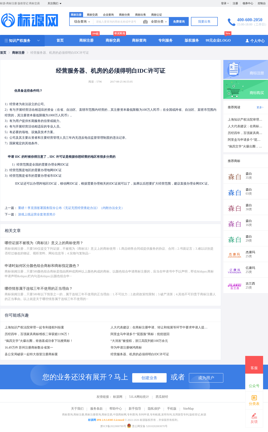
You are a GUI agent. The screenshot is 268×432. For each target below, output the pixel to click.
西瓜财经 (162, 396)
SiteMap (188, 408)
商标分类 (124, 14)
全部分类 (159, 22)
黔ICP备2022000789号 (113, 426)
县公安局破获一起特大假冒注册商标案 (31, 354)
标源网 (117, 396)
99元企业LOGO (218, 40)
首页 (60, 40)
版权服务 (192, 40)
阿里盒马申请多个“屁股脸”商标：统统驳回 (140, 334)
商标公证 (156, 14)
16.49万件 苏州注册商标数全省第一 (29, 347)
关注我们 (55, 3)
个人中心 (255, 40)
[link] (3, 52)
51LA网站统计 (139, 396)
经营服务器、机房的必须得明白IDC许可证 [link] (59, 52)
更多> (260, 107)
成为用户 (206, 378)
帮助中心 (115, 408)
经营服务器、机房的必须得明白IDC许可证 (140, 354)
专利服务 (165, 40)
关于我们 (77, 408)
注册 (235, 3)
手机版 (171, 408)
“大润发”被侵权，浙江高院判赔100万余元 (139, 341)
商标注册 (76, 14)
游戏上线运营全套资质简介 (37, 214)
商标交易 (92, 14)
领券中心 (248, 3)
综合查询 (82, 22)
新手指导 (135, 408)
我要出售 (204, 21)
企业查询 (108, 14)
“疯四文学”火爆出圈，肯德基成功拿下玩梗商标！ (39, 341)
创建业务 (149, 378)
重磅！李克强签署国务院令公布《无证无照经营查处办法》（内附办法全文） (71, 208)
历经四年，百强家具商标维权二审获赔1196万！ (37, 334)
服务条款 (96, 408)
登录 (223, 3)
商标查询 (139, 40)
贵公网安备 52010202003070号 (147, 426)
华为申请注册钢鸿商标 (126, 347)
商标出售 (140, 14)
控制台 (262, 3)
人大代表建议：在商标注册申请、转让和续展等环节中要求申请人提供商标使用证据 (168, 327)
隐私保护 (154, 408)
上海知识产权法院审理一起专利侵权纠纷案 (34, 327)
